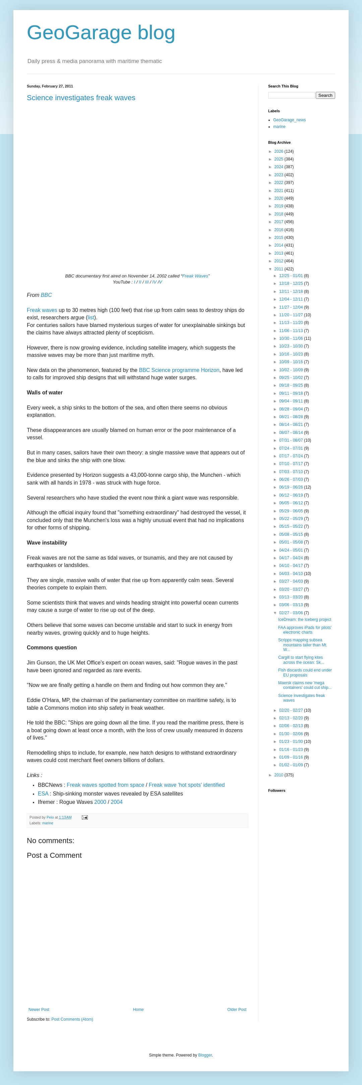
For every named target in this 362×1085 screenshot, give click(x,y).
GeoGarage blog (101, 32)
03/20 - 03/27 (291, 589)
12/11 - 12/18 (291, 291)
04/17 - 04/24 (291, 558)
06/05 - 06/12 (291, 503)
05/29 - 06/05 (291, 511)
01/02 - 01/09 (291, 765)
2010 (280, 775)
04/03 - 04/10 (291, 573)
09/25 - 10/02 (291, 377)
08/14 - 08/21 (291, 424)
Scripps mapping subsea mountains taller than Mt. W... (302, 645)
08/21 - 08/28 (291, 416)
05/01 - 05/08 (291, 542)
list (90, 317)
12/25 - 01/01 (291, 275)
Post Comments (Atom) (72, 1019)
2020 (280, 198)
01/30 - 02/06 (291, 733)
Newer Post (38, 1009)
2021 (280, 190)
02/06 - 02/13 (291, 725)
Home (138, 1009)
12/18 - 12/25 (291, 283)
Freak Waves (195, 275)
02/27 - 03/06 (291, 613)
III (147, 281)
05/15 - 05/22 (291, 526)
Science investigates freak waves (81, 97)
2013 (280, 253)
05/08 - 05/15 (291, 534)
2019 (280, 206)
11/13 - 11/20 (291, 322)
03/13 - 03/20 (291, 597)
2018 (280, 214)
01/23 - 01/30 (291, 741)
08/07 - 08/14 (291, 432)
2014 (280, 245)
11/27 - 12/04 (291, 307)
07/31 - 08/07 (291, 440)
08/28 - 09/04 (291, 409)
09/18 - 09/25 (291, 385)
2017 (280, 221)
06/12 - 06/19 (291, 495)
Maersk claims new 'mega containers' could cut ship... (304, 685)
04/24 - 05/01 (291, 550)
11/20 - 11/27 (291, 315)
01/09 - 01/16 (291, 757)
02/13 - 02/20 (291, 718)
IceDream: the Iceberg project (304, 619)
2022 (280, 182)
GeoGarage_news (289, 120)
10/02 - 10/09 (291, 370)
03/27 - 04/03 (291, 581)
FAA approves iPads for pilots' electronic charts (304, 630)
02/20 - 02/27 (291, 710)
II (140, 281)
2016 (280, 230)
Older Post (236, 1009)
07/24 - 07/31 (291, 448)
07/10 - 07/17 (291, 463)
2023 (280, 175)
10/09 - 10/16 (291, 362)
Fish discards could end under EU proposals (305, 672)
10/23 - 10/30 (291, 346)
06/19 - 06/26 (291, 487)
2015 (280, 237)
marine (47, 823)
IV (155, 281)
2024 (280, 167)
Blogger (205, 1055)
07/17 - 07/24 (291, 456)
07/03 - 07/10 (291, 471)
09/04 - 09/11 (291, 401)
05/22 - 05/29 (291, 518)
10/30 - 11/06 (291, 338)
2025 (280, 159)
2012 (280, 261)
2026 (280, 151)
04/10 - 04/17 (291, 565)
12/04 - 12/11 (291, 299)
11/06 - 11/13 (291, 330)
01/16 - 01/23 (291, 749)
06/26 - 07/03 (291, 479)
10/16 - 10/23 (291, 354)
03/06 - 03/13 (291, 604)
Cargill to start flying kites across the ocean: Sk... (301, 659)
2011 (280, 269)
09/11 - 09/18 (291, 393)
